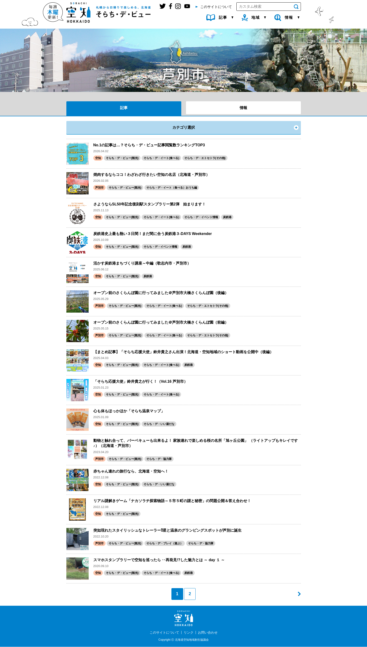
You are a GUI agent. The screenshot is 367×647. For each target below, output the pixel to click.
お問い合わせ (208, 632)
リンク (188, 632)
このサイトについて (164, 632)
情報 (243, 108)
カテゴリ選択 (183, 127)
